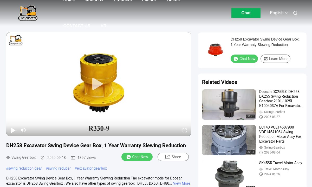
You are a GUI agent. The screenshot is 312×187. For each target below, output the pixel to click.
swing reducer (59, 168)
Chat (246, 13)
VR (103, 26)
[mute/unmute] (23, 130)
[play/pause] (13, 130)
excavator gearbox (92, 168)
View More (181, 183)
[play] (98, 84)
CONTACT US (76, 26)
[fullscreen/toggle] (184, 130)
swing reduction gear (25, 168)
